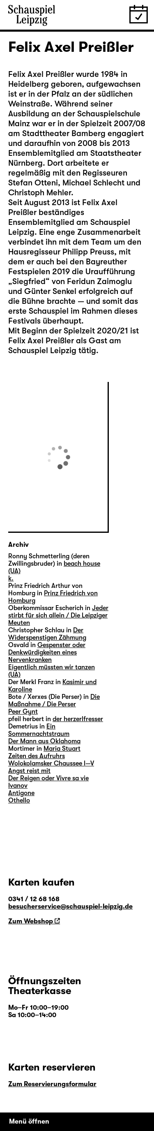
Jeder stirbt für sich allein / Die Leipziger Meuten (58, 615)
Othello (19, 800)
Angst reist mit (29, 771)
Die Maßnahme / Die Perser (54, 700)
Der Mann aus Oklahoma (44, 741)
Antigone (21, 793)
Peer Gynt (23, 711)
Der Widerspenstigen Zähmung (47, 634)
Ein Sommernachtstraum (38, 730)
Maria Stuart (62, 748)
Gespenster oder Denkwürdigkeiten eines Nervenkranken (46, 652)
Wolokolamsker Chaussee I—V (51, 763)
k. (11, 578)
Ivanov (18, 785)
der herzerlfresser (78, 719)
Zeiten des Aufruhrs (36, 756)
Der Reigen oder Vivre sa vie (48, 778)
